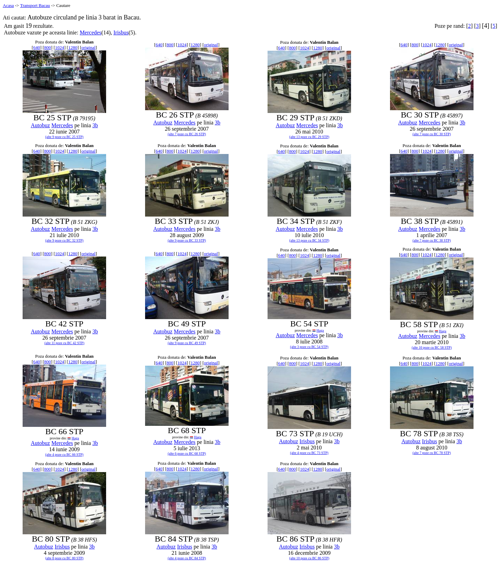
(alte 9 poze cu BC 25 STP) (64, 137)
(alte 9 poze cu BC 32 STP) (64, 240)
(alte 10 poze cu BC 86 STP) (309, 558)
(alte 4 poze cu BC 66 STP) (64, 454)
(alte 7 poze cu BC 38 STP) (432, 240)
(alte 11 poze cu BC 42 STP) (65, 343)
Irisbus (121, 32)
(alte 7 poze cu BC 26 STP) (187, 134)
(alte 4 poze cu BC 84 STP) (187, 558)
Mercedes (90, 32)
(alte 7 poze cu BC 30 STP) (432, 134)
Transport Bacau (35, 5)
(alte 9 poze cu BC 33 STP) (187, 240)
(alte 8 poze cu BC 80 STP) (64, 558)
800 (47, 47)
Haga (320, 330)
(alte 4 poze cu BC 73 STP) (309, 453)
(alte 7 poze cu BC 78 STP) (432, 453)
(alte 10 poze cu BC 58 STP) (432, 347)
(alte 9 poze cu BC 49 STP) (187, 343)
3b (95, 125)
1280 (72, 47)
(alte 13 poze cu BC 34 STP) (309, 240)
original (88, 47)
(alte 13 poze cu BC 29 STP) (309, 137)
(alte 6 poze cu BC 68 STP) (187, 453)
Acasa (8, 5)
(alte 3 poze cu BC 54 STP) (309, 347)
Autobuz (40, 125)
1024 (59, 47)
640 (36, 47)
